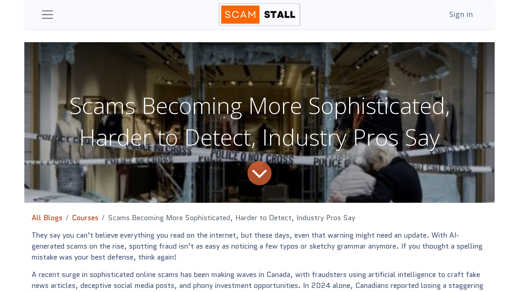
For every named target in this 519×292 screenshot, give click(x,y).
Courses (85, 218)
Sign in (461, 14)
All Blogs (47, 218)
